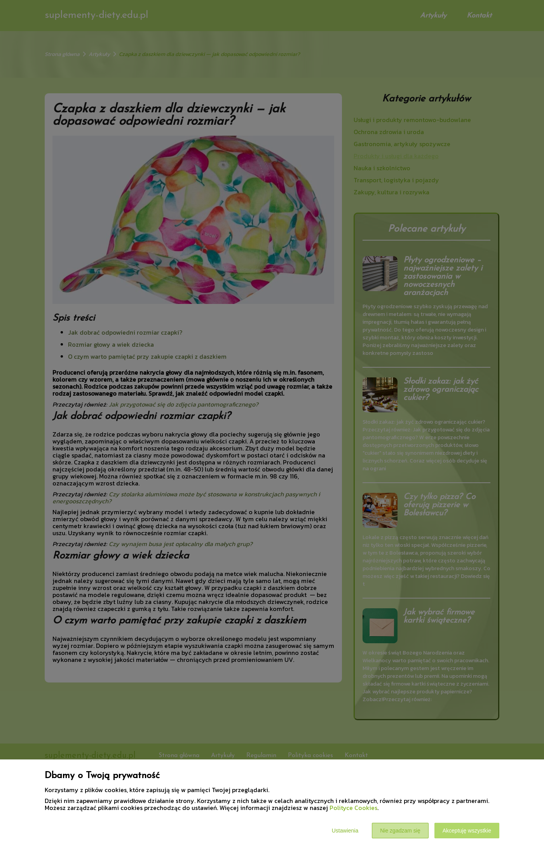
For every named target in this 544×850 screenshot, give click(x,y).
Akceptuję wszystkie (467, 830)
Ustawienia (345, 830)
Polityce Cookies (353, 807)
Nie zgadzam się (400, 830)
